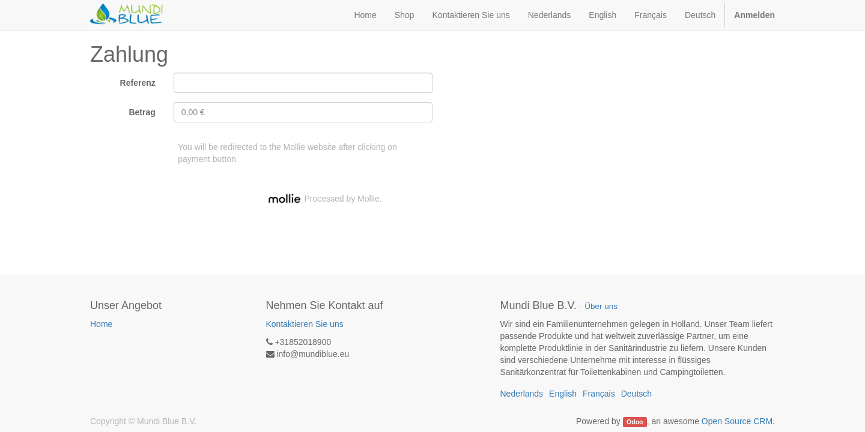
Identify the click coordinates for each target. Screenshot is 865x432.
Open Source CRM (737, 421)
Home (101, 324)
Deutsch (700, 15)
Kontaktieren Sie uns (305, 324)
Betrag (142, 112)
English (602, 15)
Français (650, 15)
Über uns (601, 306)
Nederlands (549, 15)
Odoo (635, 421)
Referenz (138, 83)
